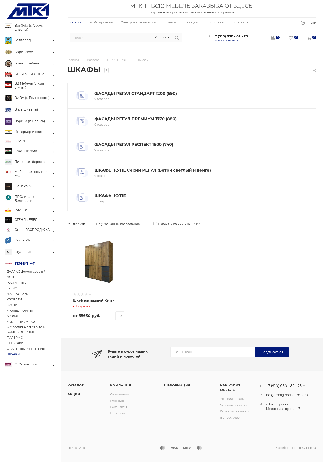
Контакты (117, 400)
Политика (117, 413)
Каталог (76, 385)
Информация (177, 385)
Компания (120, 385)
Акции (74, 394)
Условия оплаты (232, 398)
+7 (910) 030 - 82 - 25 (230, 36)
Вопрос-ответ (230, 417)
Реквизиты (118, 407)
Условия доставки (233, 405)
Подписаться (272, 352)
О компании (119, 394)
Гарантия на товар (234, 411)
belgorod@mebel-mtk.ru (287, 395)
